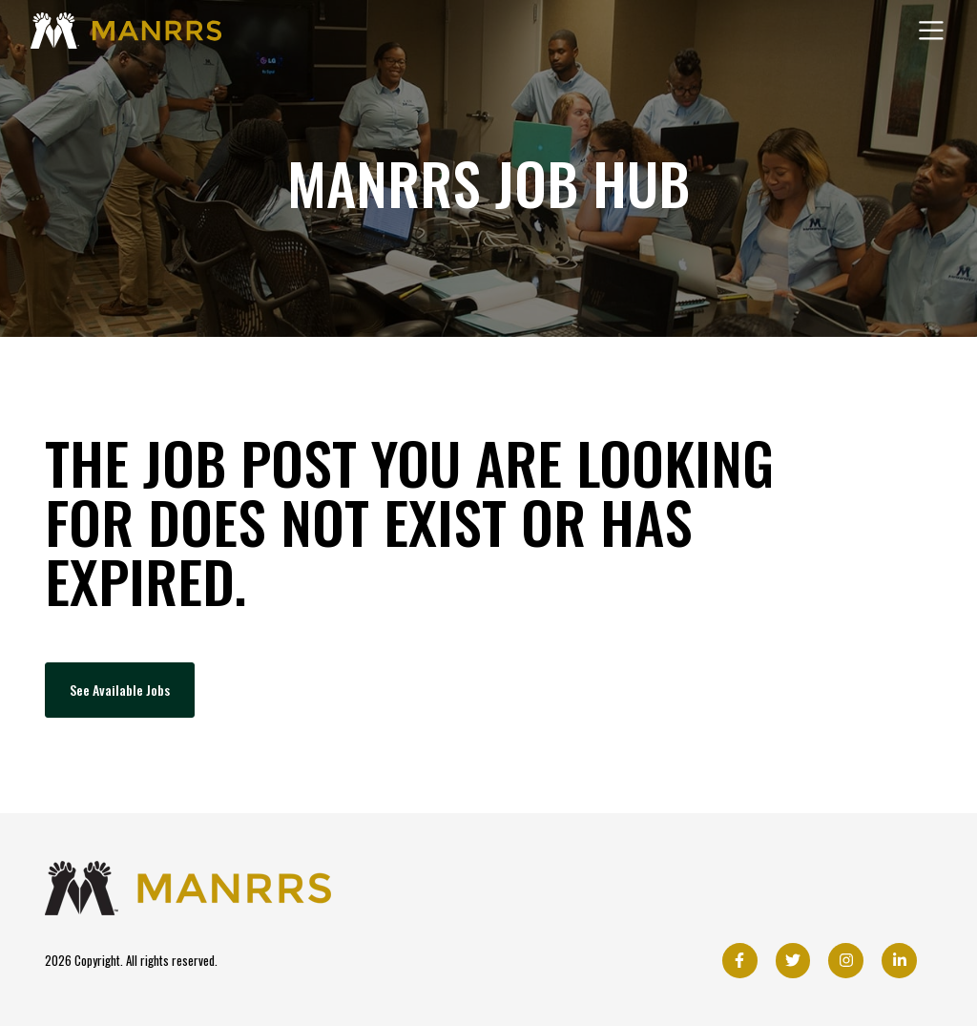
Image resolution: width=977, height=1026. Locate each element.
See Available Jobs (120, 690)
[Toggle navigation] (931, 30)
